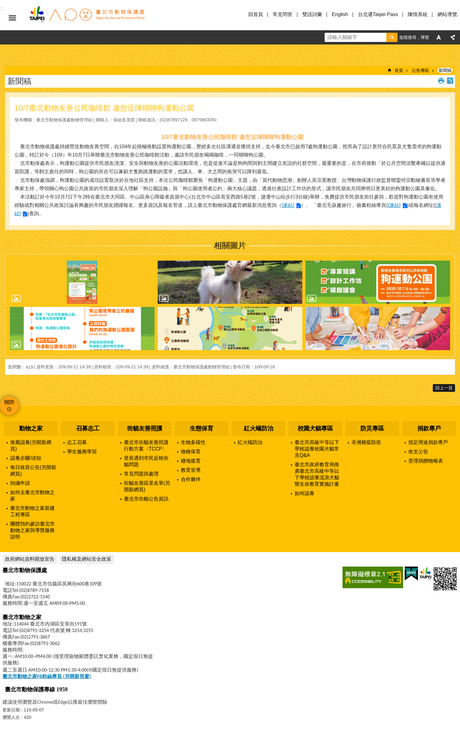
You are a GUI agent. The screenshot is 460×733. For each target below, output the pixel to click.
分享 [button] (453, 37)
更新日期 (11, 709)
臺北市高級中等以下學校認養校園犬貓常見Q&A (317, 449)
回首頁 (255, 14)
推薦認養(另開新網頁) (30, 445)
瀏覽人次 (11, 717)
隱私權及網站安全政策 (86, 559)
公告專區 (420, 70)
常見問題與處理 (141, 473)
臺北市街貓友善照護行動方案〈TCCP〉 (146, 445)
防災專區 (372, 428)
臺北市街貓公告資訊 (146, 498)
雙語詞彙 (312, 14)
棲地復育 (191, 460)
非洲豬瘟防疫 (366, 442)
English (340, 14)
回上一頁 (444, 387)
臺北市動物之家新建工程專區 (32, 511)
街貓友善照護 (144, 428)
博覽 (424, 37)
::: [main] (7, 64)
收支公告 (418, 451)
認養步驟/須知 (25, 458)
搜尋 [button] (392, 37)
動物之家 (31, 428)
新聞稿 (445, 70)
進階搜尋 (407, 37)
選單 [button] (12, 18)
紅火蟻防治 (258, 428)
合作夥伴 (191, 479)
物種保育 (191, 451)
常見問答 (282, 14)
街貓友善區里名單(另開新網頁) (147, 486)
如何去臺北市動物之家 (32, 495)
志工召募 (77, 442)
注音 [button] (450, 81)
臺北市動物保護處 (86, 18)
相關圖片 (230, 245)
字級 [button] (439, 37)
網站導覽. (447, 14)
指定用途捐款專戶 (428, 442)
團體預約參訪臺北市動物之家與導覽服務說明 (32, 530)
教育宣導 (191, 470)
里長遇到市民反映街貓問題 (146, 461)
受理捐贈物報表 (425, 460)
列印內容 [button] (441, 81)
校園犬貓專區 (315, 428)
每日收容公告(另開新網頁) (33, 470)
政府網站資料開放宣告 (29, 559)
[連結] (288, 205)
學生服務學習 (82, 451)
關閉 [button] (9, 402)
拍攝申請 (20, 483)
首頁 (398, 70)
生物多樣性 (193, 442)
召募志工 (88, 428)
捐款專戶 (429, 428)
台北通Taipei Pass (378, 14)
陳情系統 (418, 14)
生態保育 (201, 428)
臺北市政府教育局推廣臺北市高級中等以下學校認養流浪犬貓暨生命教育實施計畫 (317, 474)
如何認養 (304, 493)
